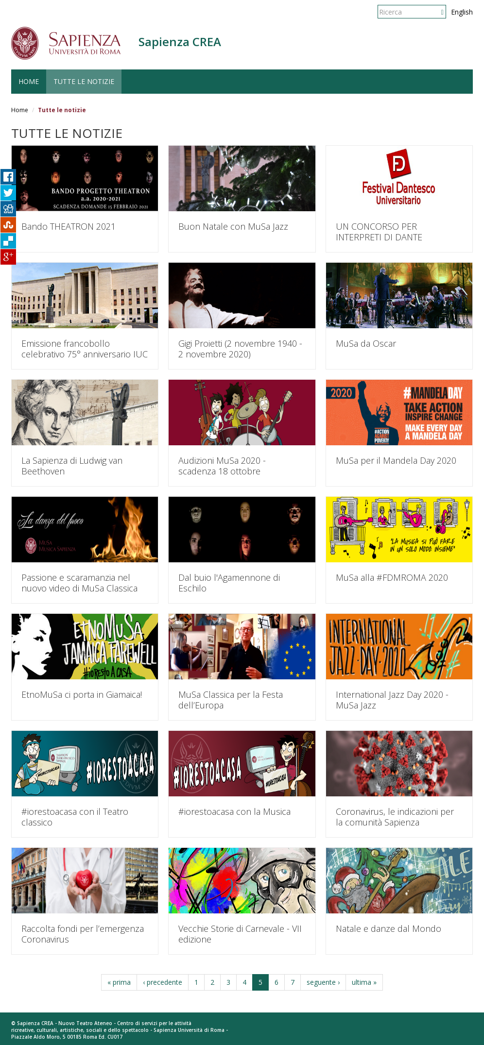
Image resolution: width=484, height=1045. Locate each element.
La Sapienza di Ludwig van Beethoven (71, 466)
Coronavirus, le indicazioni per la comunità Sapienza (395, 817)
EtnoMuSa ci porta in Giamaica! (81, 694)
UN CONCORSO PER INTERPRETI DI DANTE (379, 231)
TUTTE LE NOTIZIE (83, 81)
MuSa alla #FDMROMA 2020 (392, 577)
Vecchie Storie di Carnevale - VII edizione (240, 934)
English (462, 12)
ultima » (364, 982)
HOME (28, 81)
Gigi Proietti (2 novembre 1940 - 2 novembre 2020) (240, 348)
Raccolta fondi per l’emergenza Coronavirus (82, 934)
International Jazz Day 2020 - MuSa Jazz (392, 700)
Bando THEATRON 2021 (68, 226)
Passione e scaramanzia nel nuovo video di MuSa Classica (79, 583)
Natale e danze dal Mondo (388, 928)
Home (19, 110)
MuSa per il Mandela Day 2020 (396, 460)
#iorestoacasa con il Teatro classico (74, 817)
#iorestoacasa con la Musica (234, 811)
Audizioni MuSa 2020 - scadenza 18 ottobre (222, 466)
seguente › (323, 982)
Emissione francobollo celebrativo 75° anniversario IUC (84, 348)
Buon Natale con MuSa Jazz (233, 226)
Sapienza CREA (179, 42)
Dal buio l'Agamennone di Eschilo (229, 583)
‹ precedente (162, 982)
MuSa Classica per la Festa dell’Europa (230, 700)
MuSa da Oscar (366, 343)
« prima (119, 982)
